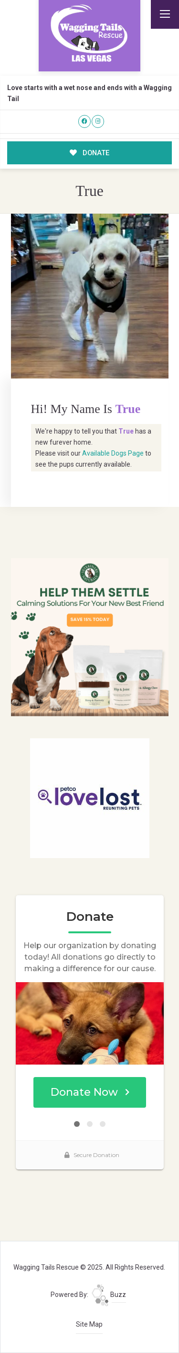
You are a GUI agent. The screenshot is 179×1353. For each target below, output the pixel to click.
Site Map (89, 1324)
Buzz (109, 1294)
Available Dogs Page (113, 453)
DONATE (89, 153)
